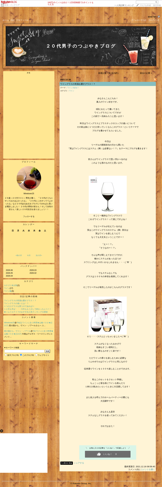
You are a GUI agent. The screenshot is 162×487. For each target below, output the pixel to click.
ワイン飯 (8, 291)
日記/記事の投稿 (28, 296)
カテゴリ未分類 (10, 285)
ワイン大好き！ (73, 88)
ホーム (6, 20)
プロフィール (22, 20)
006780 (152, 17)
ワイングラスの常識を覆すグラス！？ (20, 300)
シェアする (79, 463)
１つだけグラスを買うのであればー (19, 306)
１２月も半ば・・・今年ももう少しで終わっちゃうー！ (27, 309)
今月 (29, 255)
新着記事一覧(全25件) (108, 73)
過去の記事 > (146, 73)
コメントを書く (148, 469)
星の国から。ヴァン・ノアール (17, 331)
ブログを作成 (145, 5)
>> (124, 5)
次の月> (39, 255)
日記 (12, 20)
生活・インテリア (12, 5)
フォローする (28, 216)
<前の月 (19, 255)
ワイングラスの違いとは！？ (16, 303)
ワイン (7, 288)
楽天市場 (157, 5)
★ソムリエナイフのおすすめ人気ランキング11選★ (26, 312)
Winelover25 (9, 323)
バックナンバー (29, 266)
